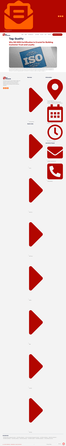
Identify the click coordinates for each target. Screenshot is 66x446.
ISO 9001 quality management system (9, 437)
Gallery (41, 34)
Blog (46, 34)
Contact (49, 34)
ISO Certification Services (48, 438)
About (26, 34)
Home (22, 34)
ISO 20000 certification (39, 438)
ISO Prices (37, 34)
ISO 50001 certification (7, 438)
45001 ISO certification (52, 437)
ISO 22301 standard (31, 438)
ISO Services (31, 34)
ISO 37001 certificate (15, 438)
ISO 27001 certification (20, 437)
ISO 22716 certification (23, 438)
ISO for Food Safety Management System (32, 437)
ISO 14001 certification (44, 437)
